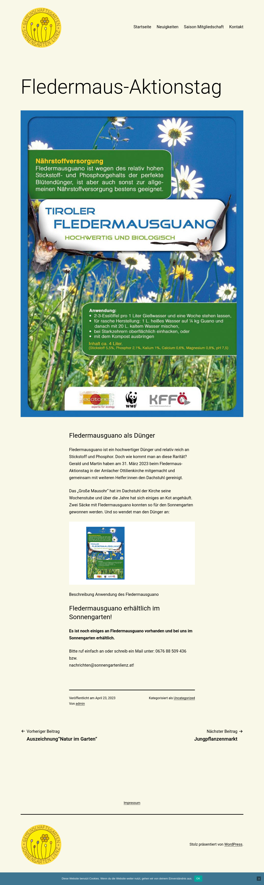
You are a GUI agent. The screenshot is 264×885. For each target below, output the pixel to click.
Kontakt (236, 26)
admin (80, 704)
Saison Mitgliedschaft (204, 26)
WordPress (233, 844)
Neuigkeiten (168, 26)
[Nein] (259, 879)
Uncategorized (184, 698)
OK (198, 878)
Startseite (142, 26)
